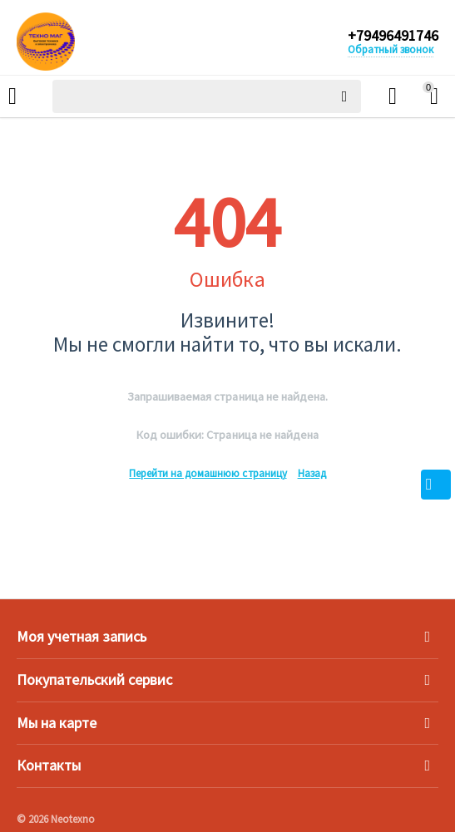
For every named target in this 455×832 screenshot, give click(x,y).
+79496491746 (393, 35)
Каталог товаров (12, 96)
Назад (312, 473)
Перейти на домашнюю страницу (207, 473)
